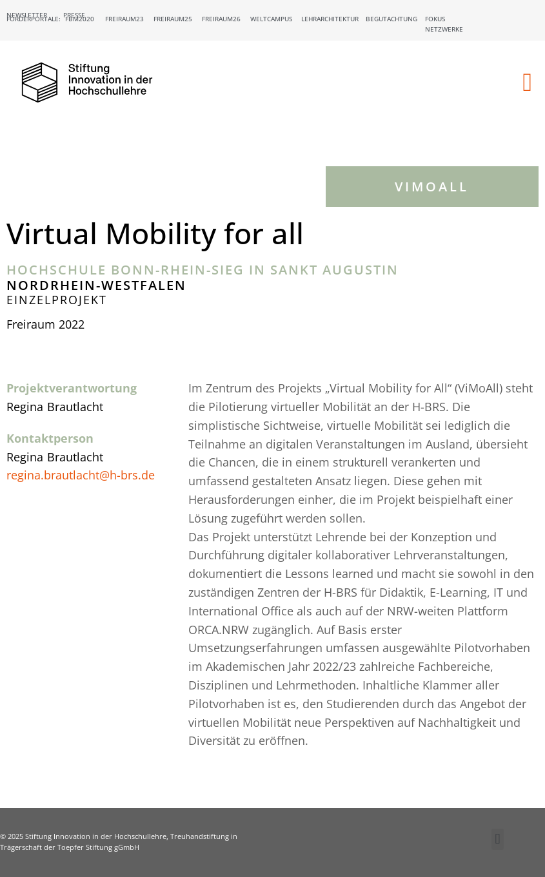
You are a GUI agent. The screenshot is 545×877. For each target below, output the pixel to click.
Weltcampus (271, 18)
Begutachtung (391, 18)
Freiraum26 (221, 18)
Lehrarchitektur (330, 18)
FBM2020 (79, 18)
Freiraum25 (173, 18)
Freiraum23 (124, 18)
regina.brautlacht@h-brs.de (80, 475)
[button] (527, 82)
